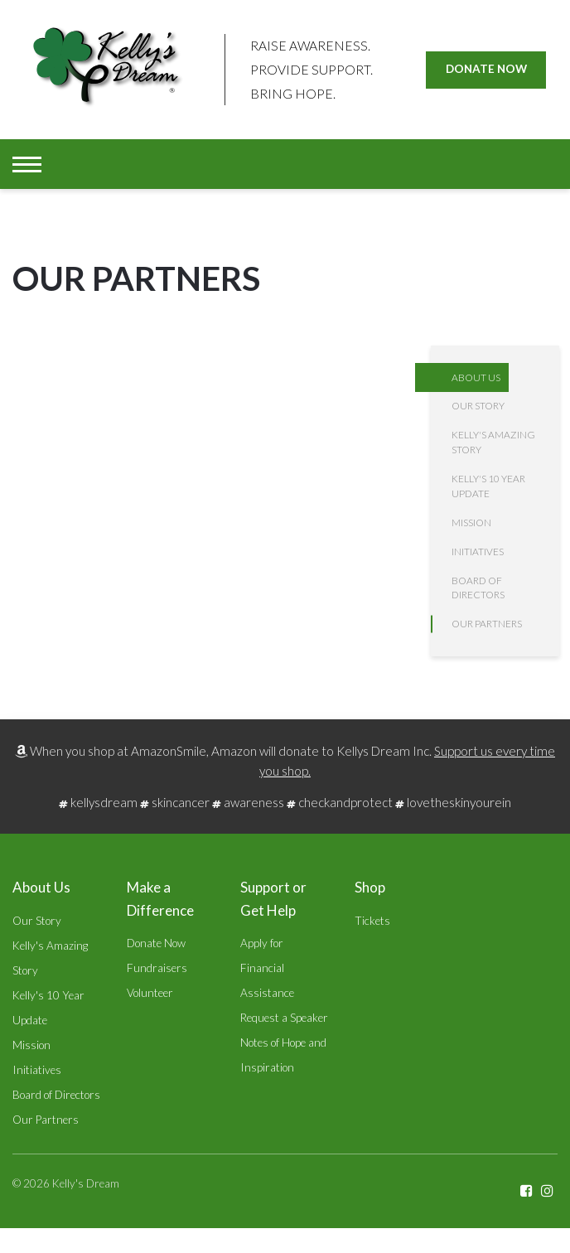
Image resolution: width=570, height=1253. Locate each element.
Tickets (372, 920)
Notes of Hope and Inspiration (283, 1055)
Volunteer (150, 992)
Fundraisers (157, 968)
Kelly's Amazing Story (493, 442)
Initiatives (478, 551)
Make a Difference (160, 898)
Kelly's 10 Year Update (488, 486)
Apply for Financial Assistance (267, 967)
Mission (471, 522)
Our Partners (487, 623)
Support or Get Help (273, 898)
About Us (476, 377)
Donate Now (486, 68)
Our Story (478, 405)
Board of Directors (478, 588)
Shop (370, 887)
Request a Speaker (284, 1017)
